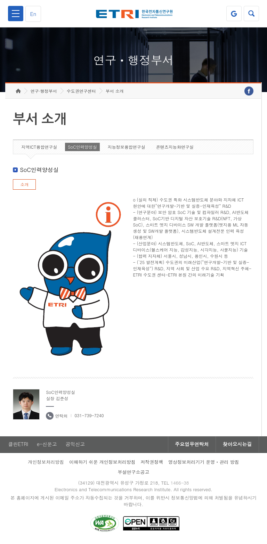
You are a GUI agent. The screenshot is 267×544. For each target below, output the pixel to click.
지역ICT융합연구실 (39, 148)
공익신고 (75, 445)
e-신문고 (47, 445)
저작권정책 (151, 463)
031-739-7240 (89, 417)
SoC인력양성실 (82, 148)
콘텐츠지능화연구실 (175, 148)
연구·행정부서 (44, 92)
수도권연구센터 (81, 92)
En (33, 13)
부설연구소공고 (133, 473)
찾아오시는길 (237, 445)
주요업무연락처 (191, 445)
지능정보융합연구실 (126, 148)
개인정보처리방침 (46, 463)
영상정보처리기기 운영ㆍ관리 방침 (203, 463)
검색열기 (251, 13)
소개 (24, 186)
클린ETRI (18, 445)
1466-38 (180, 484)
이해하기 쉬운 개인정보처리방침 (102, 463)
